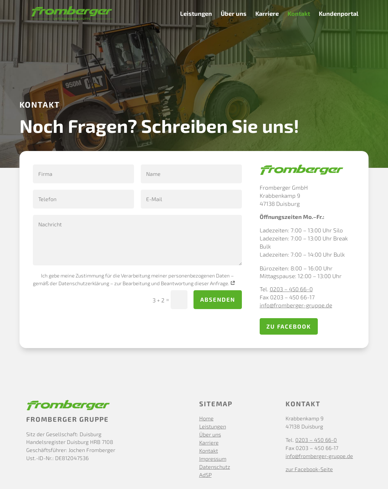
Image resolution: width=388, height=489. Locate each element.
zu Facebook (288, 326)
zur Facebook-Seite (309, 469)
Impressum (212, 458)
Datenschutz (214, 466)
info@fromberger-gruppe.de (296, 305)
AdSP (205, 475)
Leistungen (196, 14)
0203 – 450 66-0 (291, 289)
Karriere (267, 14)
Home (206, 418)
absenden (217, 299)
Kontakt (299, 14)
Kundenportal (338, 14)
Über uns (234, 14)
